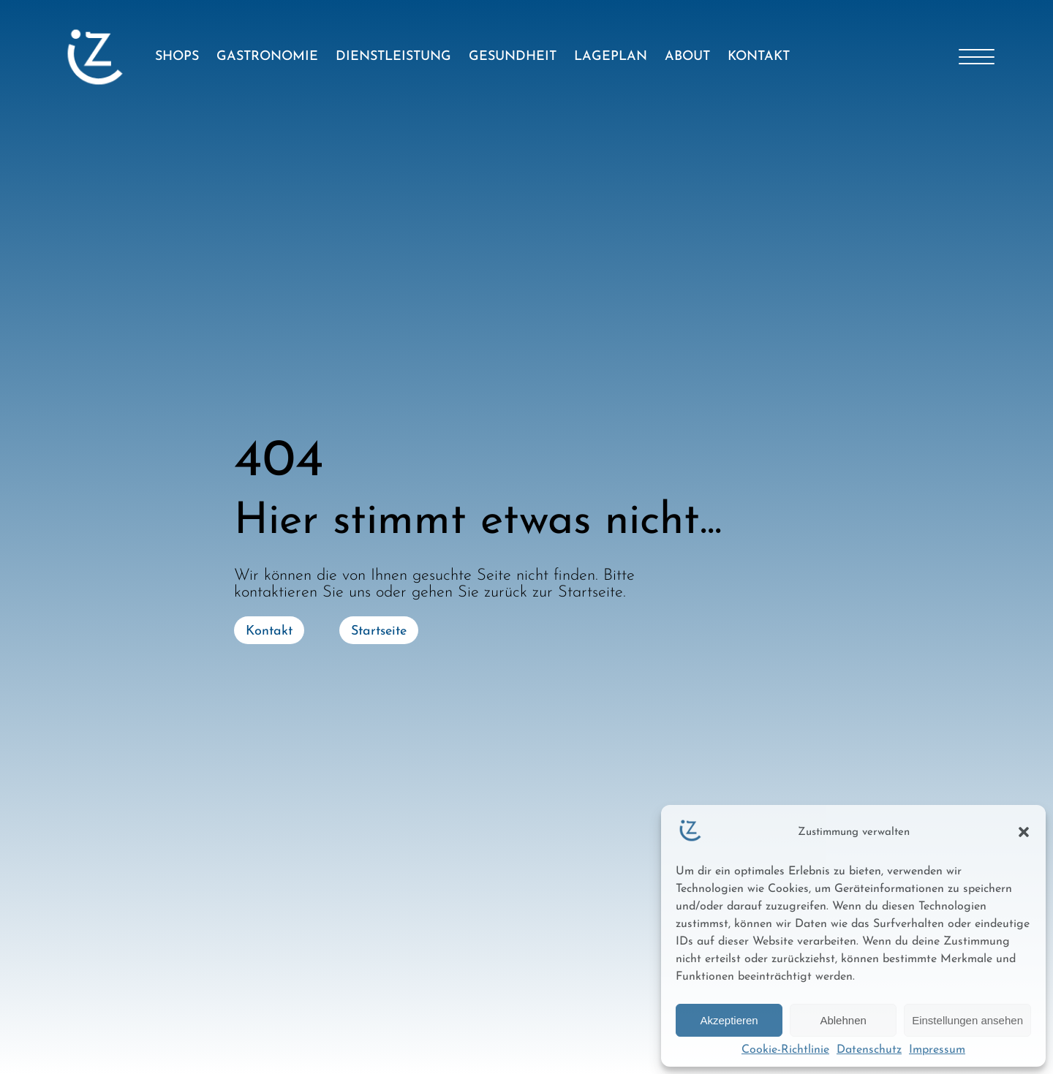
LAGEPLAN (610, 57)
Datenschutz (869, 1050)
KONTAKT (759, 57)
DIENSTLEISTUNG (393, 57)
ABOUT (687, 57)
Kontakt (269, 631)
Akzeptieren (729, 1020)
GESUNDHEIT (512, 57)
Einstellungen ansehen (967, 1020)
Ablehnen (843, 1020)
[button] (1023, 832)
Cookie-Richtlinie (785, 1050)
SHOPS (177, 57)
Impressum (937, 1050)
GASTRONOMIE (267, 57)
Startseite (379, 631)
